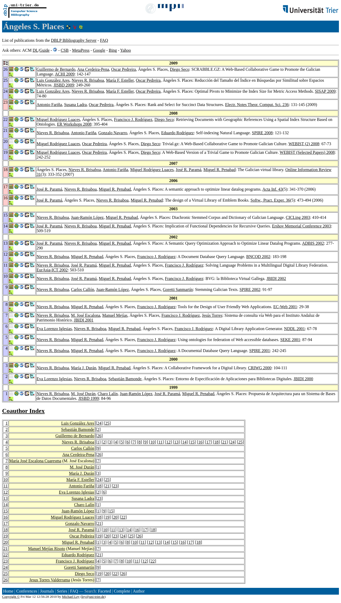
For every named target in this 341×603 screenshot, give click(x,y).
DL (35, 50)
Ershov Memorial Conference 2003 (301, 226)
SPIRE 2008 (262, 133)
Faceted (104, 591)
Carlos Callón (82, 289)
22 (123, 517)
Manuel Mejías (114, 315)
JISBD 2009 (64, 85)
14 (184, 442)
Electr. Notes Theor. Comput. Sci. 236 (257, 104)
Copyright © (11, 597)
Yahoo (125, 50)
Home (8, 591)
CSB (64, 50)
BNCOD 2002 (258, 256)
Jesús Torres (212, 315)
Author (139, 591)
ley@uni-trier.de (93, 597)
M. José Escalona (85, 315)
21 (224, 442)
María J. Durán (83, 368)
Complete (122, 591)
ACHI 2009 (64, 74)
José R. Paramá (188, 169)
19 (107, 517)
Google (99, 50)
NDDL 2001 (294, 328)
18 (216, 442)
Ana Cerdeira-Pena (93, 69)
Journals (47, 591)
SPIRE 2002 (249, 289)
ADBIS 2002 (313, 243)
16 (200, 442)
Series (62, 591)
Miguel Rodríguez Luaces (58, 119)
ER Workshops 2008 (74, 124)
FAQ (104, 40)
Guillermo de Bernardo (56, 69)
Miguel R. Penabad (219, 169)
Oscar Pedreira (123, 69)
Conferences (26, 591)
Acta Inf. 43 (272, 189)
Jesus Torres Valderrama (49, 580)
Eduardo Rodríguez (177, 133)
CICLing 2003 (298, 217)
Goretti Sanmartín (178, 289)
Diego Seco (179, 69)
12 (168, 442)
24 (99, 423)
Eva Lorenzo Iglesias (54, 328)
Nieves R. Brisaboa (88, 80)
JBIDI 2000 (303, 379)
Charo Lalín (108, 393)
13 (176, 442)
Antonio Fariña (49, 104)
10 (152, 442)
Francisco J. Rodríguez (133, 119)
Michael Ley (71, 597)
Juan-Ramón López (87, 217)
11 (160, 442)
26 (99, 436)
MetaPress (81, 50)
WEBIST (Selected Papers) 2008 (307, 152)
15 (192, 442)
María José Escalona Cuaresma (35, 461)
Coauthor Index (23, 410)
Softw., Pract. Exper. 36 (270, 200)
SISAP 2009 (325, 91)
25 (107, 423)
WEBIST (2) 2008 (304, 144)
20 (115, 517)
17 (208, 442)
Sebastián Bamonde (125, 379)
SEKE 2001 (290, 339)
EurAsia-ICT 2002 (52, 270)
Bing (113, 50)
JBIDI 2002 (276, 278)
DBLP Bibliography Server (74, 40)
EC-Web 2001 (285, 307)
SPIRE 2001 (259, 350)
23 (115, 486)
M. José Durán (83, 393)
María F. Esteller (120, 80)
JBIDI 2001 (83, 320)
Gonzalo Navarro (112, 133)
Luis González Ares (53, 80)
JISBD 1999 (88, 398)
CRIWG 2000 (259, 368)
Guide (44, 50)
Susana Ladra (75, 104)
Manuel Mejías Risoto (46, 548)
